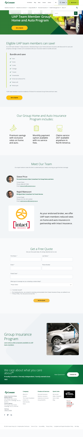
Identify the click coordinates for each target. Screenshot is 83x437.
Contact (44, 2)
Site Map (77, 426)
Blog (35, 2)
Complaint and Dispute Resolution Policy (63, 426)
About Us (25, 394)
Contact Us (73, 374)
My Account (73, 2)
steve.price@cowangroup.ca (27, 186)
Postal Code (14, 273)
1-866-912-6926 (8, 410)
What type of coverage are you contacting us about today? (26, 281)
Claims (63, 2)
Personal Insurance (42, 7)
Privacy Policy (49, 426)
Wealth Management (54, 7)
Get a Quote (19, 28)
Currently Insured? (17, 290)
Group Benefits (32, 7)
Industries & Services (21, 7)
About (63, 7)
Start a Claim (56, 398)
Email (12, 264)
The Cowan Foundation (28, 398)
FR (55, 2)
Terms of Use (34, 426)
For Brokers (29, 2)
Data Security (26, 402)
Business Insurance (9, 7)
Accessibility (42, 426)
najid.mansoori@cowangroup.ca (29, 201)
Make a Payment (57, 396)
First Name (13, 256)
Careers (49, 2)
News (39, 2)
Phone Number (46, 264)
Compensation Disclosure (23, 426)
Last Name (45, 256)
